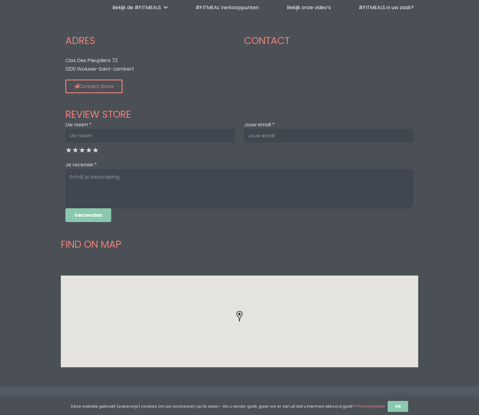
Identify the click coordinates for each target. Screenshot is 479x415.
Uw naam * (78, 124)
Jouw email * (259, 124)
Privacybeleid (371, 406)
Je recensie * (81, 164)
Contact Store (94, 86)
